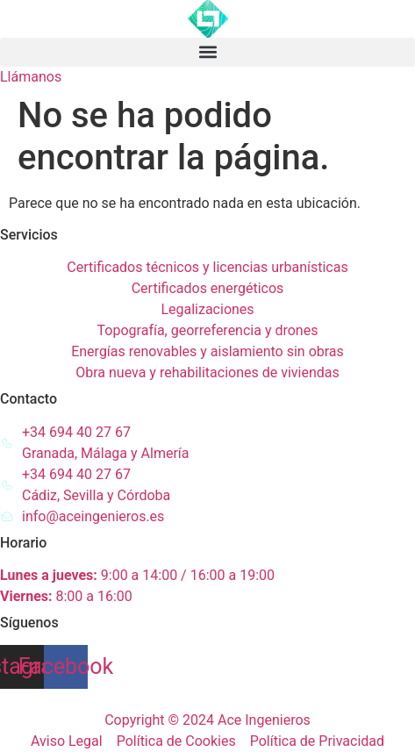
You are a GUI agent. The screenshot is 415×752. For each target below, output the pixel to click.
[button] (207, 52)
